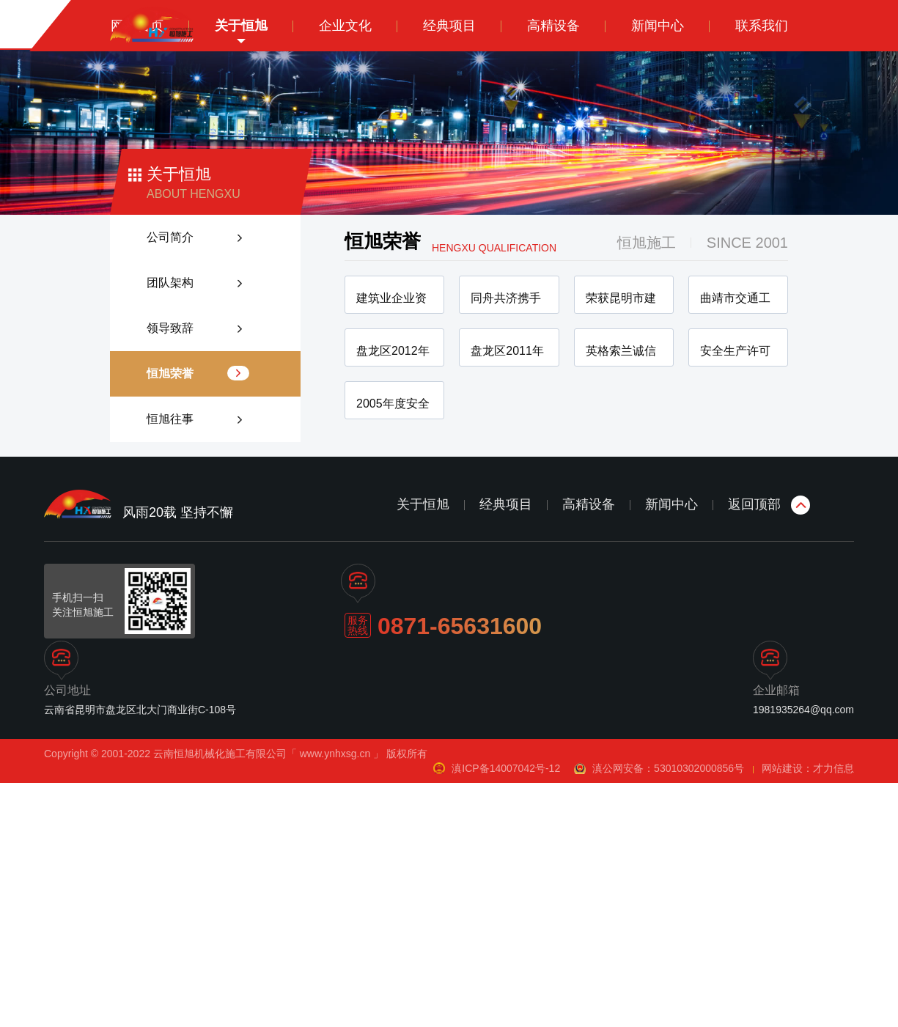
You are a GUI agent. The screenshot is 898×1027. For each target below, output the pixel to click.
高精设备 (588, 748)
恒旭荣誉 (170, 373)
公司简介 (170, 237)
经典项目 (505, 748)
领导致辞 (170, 328)
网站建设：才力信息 (808, 1012)
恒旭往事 (170, 419)
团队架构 (170, 282)
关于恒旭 (423, 748)
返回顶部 (754, 748)
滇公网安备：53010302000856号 (669, 1012)
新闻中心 (671, 748)
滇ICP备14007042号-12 (506, 1012)
